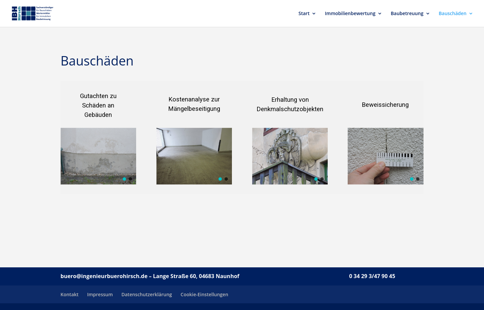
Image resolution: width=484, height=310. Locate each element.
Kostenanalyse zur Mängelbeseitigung (194, 104)
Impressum (100, 294)
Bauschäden (453, 13)
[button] (124, 179)
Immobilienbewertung (350, 13)
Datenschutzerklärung (146, 294)
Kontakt (70, 294)
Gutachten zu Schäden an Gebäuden (98, 105)
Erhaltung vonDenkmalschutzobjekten (289, 104)
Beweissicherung (385, 104)
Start (304, 13)
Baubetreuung (407, 13)
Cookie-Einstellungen (204, 294)
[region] (98, 137)
